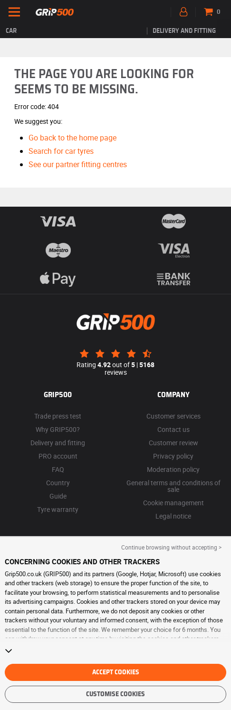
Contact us (173, 429)
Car (11, 31)
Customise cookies (115, 694)
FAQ (58, 469)
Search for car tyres (61, 151)
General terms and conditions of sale (173, 486)
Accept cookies (115, 672)
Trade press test (57, 415)
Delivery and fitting (184, 31)
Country (58, 482)
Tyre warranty (57, 509)
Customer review (173, 442)
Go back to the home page (72, 137)
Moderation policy (173, 469)
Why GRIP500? (58, 429)
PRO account (57, 455)
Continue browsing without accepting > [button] (171, 547)
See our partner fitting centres (78, 164)
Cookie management (173, 502)
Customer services (173, 415)
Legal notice (173, 515)
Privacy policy (173, 455)
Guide (58, 495)
